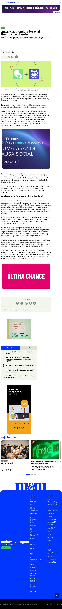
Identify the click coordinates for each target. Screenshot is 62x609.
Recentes (10, 348)
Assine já (6, 548)
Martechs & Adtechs (52, 513)
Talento (49, 505)
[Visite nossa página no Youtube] (61, 604)
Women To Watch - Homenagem (34, 569)
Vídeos (31, 516)
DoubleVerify (50, 538)
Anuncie (49, 550)
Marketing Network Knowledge (34, 566)
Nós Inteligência (51, 527)
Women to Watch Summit (35, 550)
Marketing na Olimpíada (53, 503)
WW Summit (33, 531)
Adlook (49, 540)
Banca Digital (33, 519)
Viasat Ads (50, 531)
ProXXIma (32, 508)
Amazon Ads (50, 521)
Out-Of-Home (51, 512)
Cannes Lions (33, 532)
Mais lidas (28, 348)
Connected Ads (51, 515)
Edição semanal (51, 556)
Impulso (49, 525)
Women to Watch (51, 558)
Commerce (50, 516)
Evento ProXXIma (34, 534)
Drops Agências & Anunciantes (54, 504)
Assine (49, 547)
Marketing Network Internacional (34, 581)
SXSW (31, 527)
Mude (49, 536)
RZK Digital (50, 537)
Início (2, 25)
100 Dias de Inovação (52, 501)
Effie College (33, 588)
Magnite (49, 533)
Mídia (6, 25)
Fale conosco (50, 553)
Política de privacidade (52, 552)
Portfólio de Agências (35, 520)
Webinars (32, 518)
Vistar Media (50, 528)
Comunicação (33, 501)
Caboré (32, 538)
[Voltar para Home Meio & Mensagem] (13, 2)
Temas (6, 310)
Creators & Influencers (53, 510)
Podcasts (32, 515)
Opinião (32, 507)
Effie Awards (33, 537)
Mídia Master (33, 555)
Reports (32, 522)
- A (3, 57)
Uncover (49, 534)
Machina (49, 530)
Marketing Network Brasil (36, 559)
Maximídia (32, 535)
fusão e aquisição (15, 310)
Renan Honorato (6, 51)
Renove (49, 549)
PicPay (49, 524)
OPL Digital (50, 522)
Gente (31, 505)
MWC (31, 528)
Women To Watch (34, 510)
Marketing (32, 503)
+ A (6, 57)
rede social (25, 310)
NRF (31, 530)
